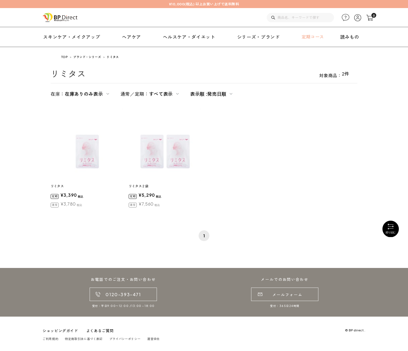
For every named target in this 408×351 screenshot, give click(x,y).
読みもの (349, 37)
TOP (64, 57)
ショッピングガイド (60, 330)
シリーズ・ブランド (258, 37)
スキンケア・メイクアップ (71, 37)
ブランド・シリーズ (87, 57)
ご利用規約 (50, 339)
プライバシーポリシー (124, 339)
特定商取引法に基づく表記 (84, 339)
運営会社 (153, 339)
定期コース (313, 37)
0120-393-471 (123, 294)
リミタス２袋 (138, 186)
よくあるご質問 (100, 330)
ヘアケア (131, 37)
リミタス (113, 57)
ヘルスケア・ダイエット (189, 37)
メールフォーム (287, 294)
